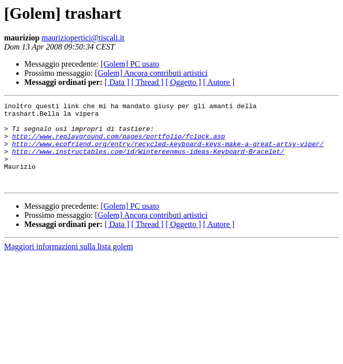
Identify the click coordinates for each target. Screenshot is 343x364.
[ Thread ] (148, 82)
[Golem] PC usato (130, 64)
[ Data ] (117, 82)
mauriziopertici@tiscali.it (82, 37)
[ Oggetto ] (183, 82)
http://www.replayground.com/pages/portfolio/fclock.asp (118, 143)
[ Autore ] (218, 82)
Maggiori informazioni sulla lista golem (68, 263)
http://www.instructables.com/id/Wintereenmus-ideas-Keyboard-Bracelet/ (148, 161)
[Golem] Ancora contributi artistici (151, 73)
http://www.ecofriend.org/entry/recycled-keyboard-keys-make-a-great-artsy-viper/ (168, 152)
